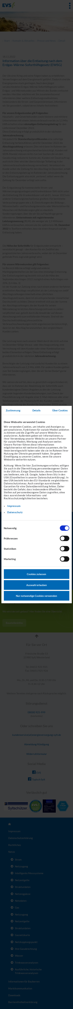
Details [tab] (36, 410)
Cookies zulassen (36, 574)
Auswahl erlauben (36, 584)
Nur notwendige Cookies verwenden (36, 595)
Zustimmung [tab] (13, 410)
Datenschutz (15, 512)
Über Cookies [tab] (60, 410)
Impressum (14, 505)
